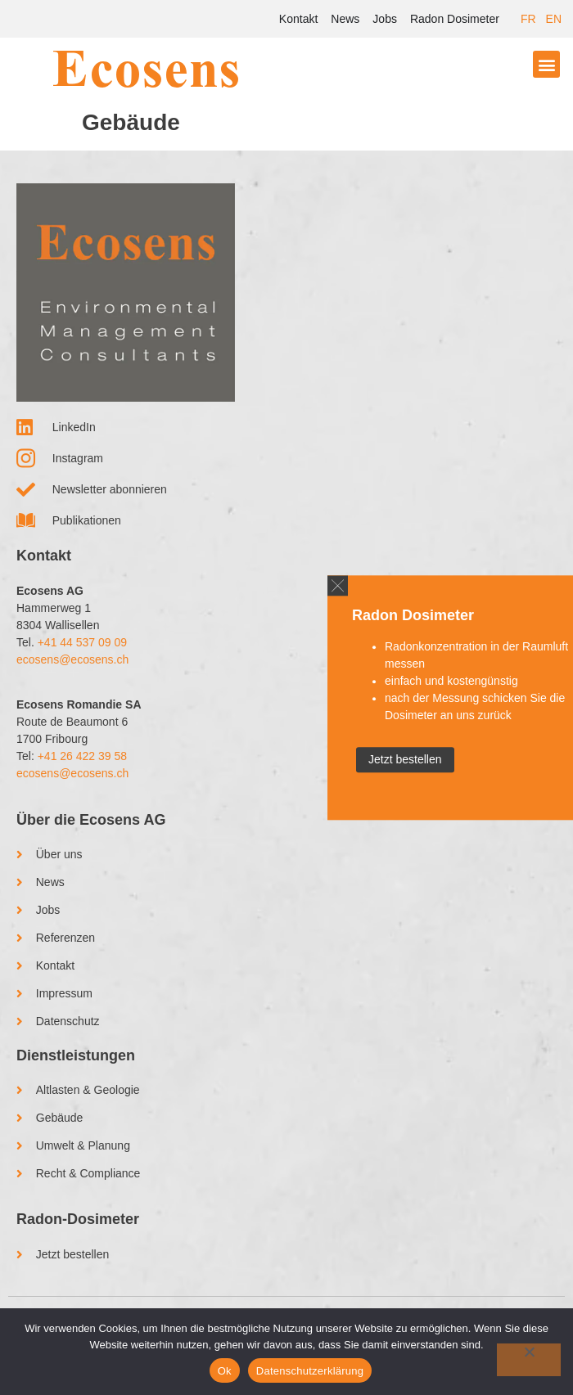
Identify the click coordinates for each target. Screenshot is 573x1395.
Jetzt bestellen (405, 759)
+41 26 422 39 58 (82, 756)
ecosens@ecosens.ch (72, 659)
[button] (546, 64)
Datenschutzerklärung (309, 1371)
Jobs (384, 18)
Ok (225, 1371)
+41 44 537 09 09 (82, 642)
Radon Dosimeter (454, 18)
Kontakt (298, 18)
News (345, 18)
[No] (529, 1359)
